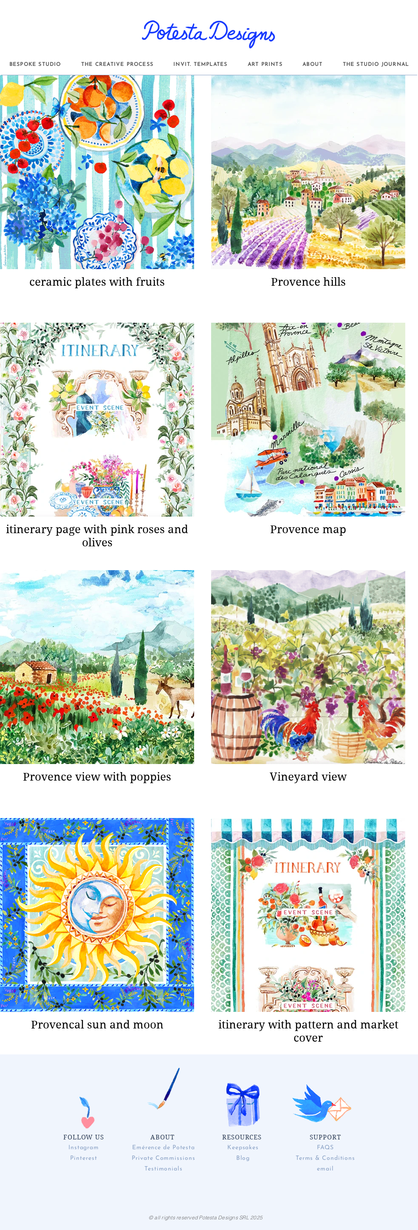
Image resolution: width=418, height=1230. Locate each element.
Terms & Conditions (325, 1158)
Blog (243, 1158)
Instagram (83, 1148)
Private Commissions (163, 1158)
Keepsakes (243, 1148)
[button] (35, 64)
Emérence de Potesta (163, 1148)
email (325, 1169)
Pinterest (83, 1158)
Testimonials (163, 1169)
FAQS (325, 1148)
